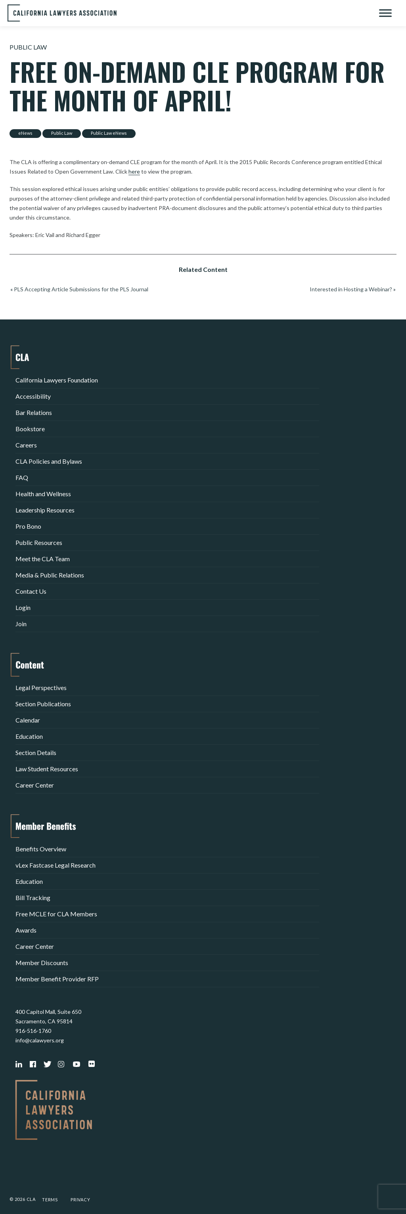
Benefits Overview (40, 849)
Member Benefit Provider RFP (57, 979)
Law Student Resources (46, 768)
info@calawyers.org (39, 1040)
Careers (26, 445)
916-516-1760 (33, 1030)
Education (29, 736)
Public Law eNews (109, 133)
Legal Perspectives (41, 687)
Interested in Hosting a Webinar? (351, 289)
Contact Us (30, 591)
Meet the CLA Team (42, 558)
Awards (25, 930)
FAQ (21, 477)
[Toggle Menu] (385, 13)
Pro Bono (28, 526)
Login (23, 607)
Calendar (27, 720)
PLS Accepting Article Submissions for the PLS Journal (81, 289)
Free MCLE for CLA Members (56, 914)
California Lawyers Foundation (56, 380)
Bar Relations (33, 412)
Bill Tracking (32, 897)
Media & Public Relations (49, 575)
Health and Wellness (43, 493)
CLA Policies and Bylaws (48, 461)
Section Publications (43, 703)
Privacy (80, 1199)
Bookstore (30, 428)
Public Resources (38, 542)
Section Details (35, 752)
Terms (50, 1199)
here (134, 171)
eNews (25, 133)
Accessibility (33, 396)
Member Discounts (41, 962)
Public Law (28, 47)
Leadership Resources (45, 510)
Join (21, 623)
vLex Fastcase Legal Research (55, 865)
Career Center (34, 785)
